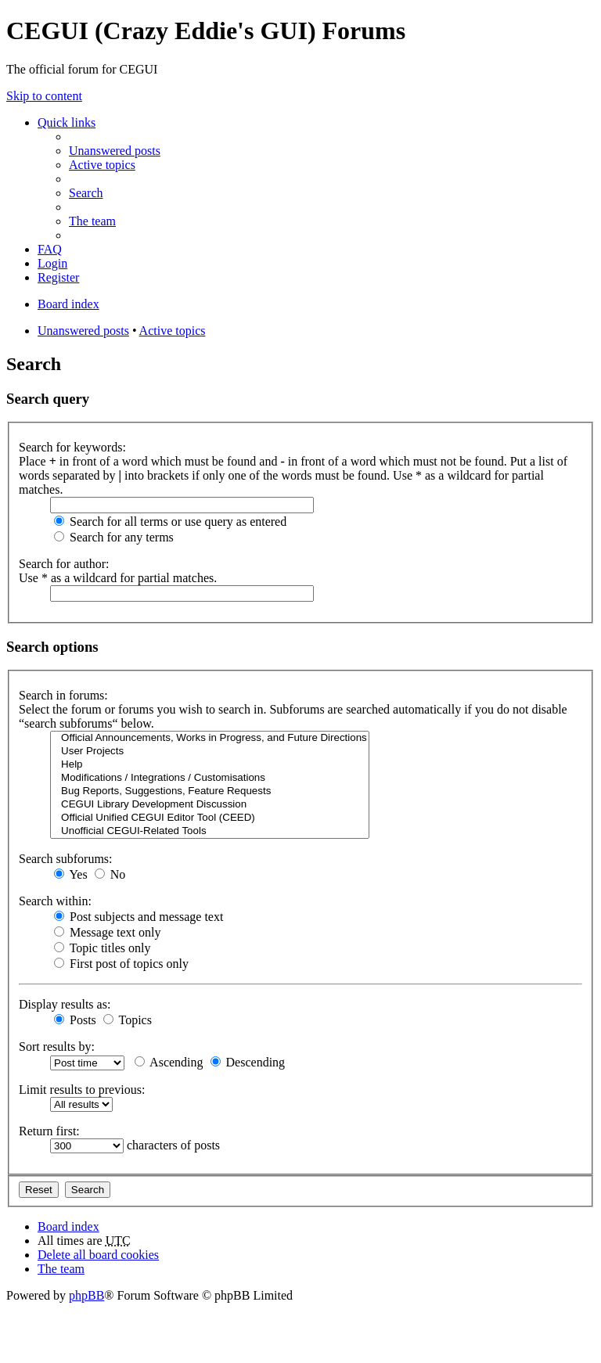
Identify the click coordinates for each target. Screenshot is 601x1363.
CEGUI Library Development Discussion (210, 804)
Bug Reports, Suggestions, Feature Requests (210, 791)
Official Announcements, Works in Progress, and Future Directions (210, 738)
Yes (71, 874)
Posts (75, 1020)
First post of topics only (121, 963)
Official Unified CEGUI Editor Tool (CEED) (210, 818)
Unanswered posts (83, 330)
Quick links (66, 122)
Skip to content (44, 95)
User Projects (210, 751)
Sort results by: (57, 1046)
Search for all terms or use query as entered (170, 521)
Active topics (172, 330)
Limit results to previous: (82, 1089)
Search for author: (64, 563)
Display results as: (64, 1004)
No (110, 874)
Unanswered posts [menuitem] (114, 150)
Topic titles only (102, 948)
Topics (127, 1020)
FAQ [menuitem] (50, 249)
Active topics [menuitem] (102, 164)
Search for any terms (114, 537)
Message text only (107, 932)
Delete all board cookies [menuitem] (98, 1254)
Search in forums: (63, 695)
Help (210, 764)
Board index (68, 1226)
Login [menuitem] (52, 263)
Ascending (169, 1062)
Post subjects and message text (138, 916)
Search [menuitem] (86, 193)
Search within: (55, 901)
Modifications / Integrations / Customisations (210, 778)
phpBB (86, 1295)
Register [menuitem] (58, 277)
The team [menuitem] (92, 221)
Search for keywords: (72, 447)
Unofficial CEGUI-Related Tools (210, 831)
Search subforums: (66, 858)
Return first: (49, 1131)
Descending (248, 1062)
